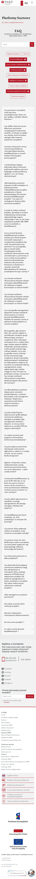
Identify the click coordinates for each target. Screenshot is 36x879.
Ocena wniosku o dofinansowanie (18, 64)
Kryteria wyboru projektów (18, 86)
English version (12, 775)
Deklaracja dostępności (16, 785)
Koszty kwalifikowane (18, 59)
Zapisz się (30, 696)
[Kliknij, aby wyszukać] (32, 44)
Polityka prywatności (14, 794)
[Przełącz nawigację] (31, 3)
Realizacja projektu (18, 70)
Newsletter (7, 702)
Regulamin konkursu (13, 54)
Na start (26, 54)
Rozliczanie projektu (18, 96)
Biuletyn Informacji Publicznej (18, 780)
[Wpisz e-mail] (14, 696)
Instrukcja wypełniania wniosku (18, 91)
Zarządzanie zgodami (14, 796)
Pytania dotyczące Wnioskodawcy (18, 75)
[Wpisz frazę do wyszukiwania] (16, 44)
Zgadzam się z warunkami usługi (12, 700)
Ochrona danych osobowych (17, 801)
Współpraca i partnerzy (18, 80)
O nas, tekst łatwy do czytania (18, 790)
